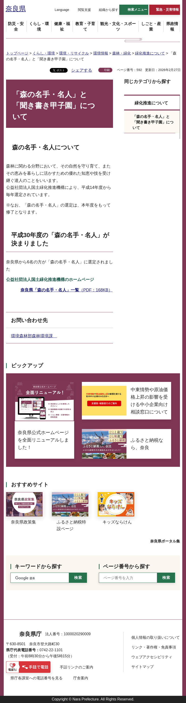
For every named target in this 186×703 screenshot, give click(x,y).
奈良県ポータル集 (165, 541)
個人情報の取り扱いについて (155, 637)
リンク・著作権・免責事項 (153, 647)
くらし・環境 (44, 53)
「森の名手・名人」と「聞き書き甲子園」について (153, 122)
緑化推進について (150, 53)
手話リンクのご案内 (76, 667)
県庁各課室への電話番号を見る (36, 678)
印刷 (107, 70)
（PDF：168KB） (66, 290)
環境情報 (100, 53)
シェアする (81, 70)
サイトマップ (142, 667)
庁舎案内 (80, 678)
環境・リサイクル (74, 53)
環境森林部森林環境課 (34, 336)
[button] (59, 10)
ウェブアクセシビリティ (151, 657)
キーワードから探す (38, 566)
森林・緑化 (121, 53)
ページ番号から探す (126, 566)
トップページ (17, 53)
